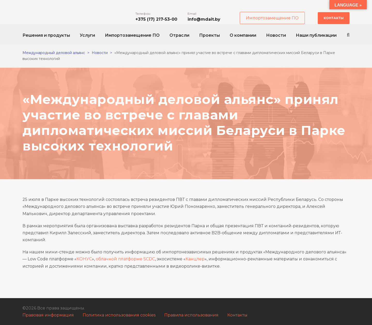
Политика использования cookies (119, 315)
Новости (276, 35)
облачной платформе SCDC (125, 258)
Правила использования (191, 315)
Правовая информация (48, 315)
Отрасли (179, 35)
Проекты (209, 35)
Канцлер (195, 258)
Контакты (334, 18)
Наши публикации (316, 35)
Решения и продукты (46, 35)
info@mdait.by (204, 19)
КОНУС (84, 258)
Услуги (87, 35)
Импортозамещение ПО (272, 18)
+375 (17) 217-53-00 (156, 19)
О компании (243, 35)
